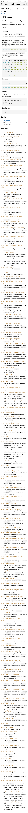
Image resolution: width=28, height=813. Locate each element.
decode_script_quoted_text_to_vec (10, 207)
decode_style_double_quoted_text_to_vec (12, 292)
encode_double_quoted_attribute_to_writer (13, 407)
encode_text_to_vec (6, 758)
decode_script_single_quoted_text (10, 221)
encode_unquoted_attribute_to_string (11, 780)
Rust (25, 1)
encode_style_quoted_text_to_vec (10, 660)
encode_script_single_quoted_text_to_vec (12, 547)
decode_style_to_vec (7, 374)
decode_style (4, 272)
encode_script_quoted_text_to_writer (11, 527)
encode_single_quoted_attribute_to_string (12, 589)
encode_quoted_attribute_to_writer (11, 431)
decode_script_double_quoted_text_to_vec (13, 176)
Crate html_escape (12, 4)
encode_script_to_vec (7, 571)
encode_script (5, 465)
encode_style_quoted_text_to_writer (11, 669)
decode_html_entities (7, 132)
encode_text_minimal (7, 727)
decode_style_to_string (7, 367)
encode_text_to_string (7, 751)
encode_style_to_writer (7, 718)
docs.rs (20, 1)
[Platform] (8, 1)
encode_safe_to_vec (6, 451)
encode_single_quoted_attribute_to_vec (12, 596)
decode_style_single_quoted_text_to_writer (13, 361)
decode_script (5, 156)
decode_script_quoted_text (8, 192)
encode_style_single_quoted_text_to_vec (12, 689)
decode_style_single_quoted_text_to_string (13, 343)
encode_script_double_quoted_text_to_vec (13, 487)
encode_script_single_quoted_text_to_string (13, 538)
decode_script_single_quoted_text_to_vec (12, 236)
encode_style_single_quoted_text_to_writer (13, 698)
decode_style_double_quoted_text (10, 276)
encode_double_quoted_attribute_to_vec (12, 400)
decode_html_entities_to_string (10, 136)
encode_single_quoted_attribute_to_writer (12, 603)
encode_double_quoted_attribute (10, 387)
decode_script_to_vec (7, 260)
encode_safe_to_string (7, 441)
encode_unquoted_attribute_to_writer (11, 802)
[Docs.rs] (1, 1)
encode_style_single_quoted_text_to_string (13, 680)
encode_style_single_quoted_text (10, 674)
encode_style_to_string (7, 703)
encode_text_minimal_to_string (9, 731)
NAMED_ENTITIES (5, 121)
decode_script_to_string (7, 252)
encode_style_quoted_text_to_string (11, 651)
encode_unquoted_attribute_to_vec (11, 791)
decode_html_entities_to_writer (10, 150)
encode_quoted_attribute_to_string (11, 416)
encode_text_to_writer (7, 765)
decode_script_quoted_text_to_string (11, 198)
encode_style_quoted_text (8, 645)
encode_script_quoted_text (8, 503)
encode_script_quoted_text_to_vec (10, 518)
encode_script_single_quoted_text (10, 532)
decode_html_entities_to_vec (9, 143)
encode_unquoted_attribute (9, 771)
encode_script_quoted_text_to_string (11, 509)
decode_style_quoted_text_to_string (11, 314)
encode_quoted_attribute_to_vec (10, 423)
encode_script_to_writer (7, 578)
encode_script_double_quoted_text (11, 471)
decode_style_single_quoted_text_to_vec (12, 352)
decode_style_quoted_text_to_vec (10, 323)
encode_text (4, 723)
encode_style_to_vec (7, 711)
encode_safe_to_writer (7, 460)
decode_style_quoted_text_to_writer (11, 332)
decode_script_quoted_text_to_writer (11, 216)
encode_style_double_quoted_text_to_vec (12, 629)
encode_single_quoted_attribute (10, 583)
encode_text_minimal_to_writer (10, 745)
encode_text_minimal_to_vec (9, 738)
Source (3, 13)
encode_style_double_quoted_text (10, 613)
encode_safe (4, 436)
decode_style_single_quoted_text (10, 338)
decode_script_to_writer (7, 267)
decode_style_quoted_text (8, 309)
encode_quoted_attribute (8, 412)
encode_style (4, 609)
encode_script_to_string (7, 563)
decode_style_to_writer (7, 381)
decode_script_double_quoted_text (11, 159)
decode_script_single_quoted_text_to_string (13, 227)
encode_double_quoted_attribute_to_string (13, 392)
